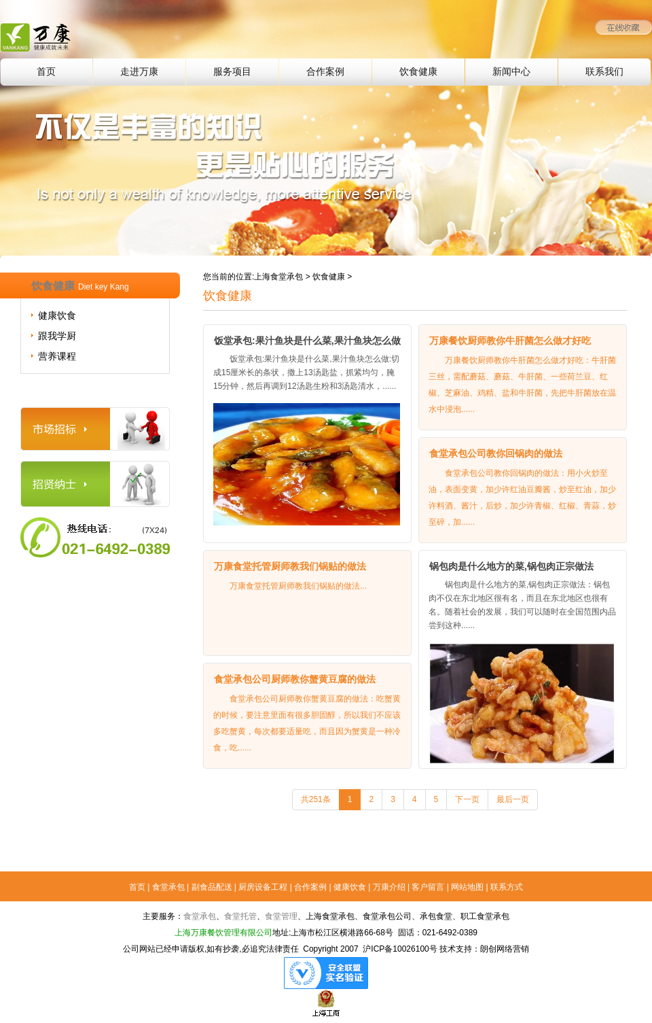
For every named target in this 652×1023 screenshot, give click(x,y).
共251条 (316, 799)
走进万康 (139, 72)
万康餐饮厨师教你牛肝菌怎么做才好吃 (510, 340)
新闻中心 (511, 72)
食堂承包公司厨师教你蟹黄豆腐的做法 (295, 679)
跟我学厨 (57, 335)
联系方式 (506, 887)
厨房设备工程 (262, 887)
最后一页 (512, 799)
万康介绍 (389, 887)
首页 (46, 72)
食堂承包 (168, 887)
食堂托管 (240, 916)
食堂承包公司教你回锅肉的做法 (495, 453)
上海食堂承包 (278, 276)
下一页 (467, 799)
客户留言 (428, 887)
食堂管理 (281, 916)
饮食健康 (418, 72)
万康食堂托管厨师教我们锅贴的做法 (290, 566)
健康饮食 (57, 315)
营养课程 (57, 356)
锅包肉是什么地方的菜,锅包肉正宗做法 (511, 566)
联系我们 (604, 72)
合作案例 (325, 72)
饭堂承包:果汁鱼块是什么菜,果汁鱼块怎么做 (307, 340)
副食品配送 (212, 887)
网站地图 (467, 887)
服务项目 (232, 72)
